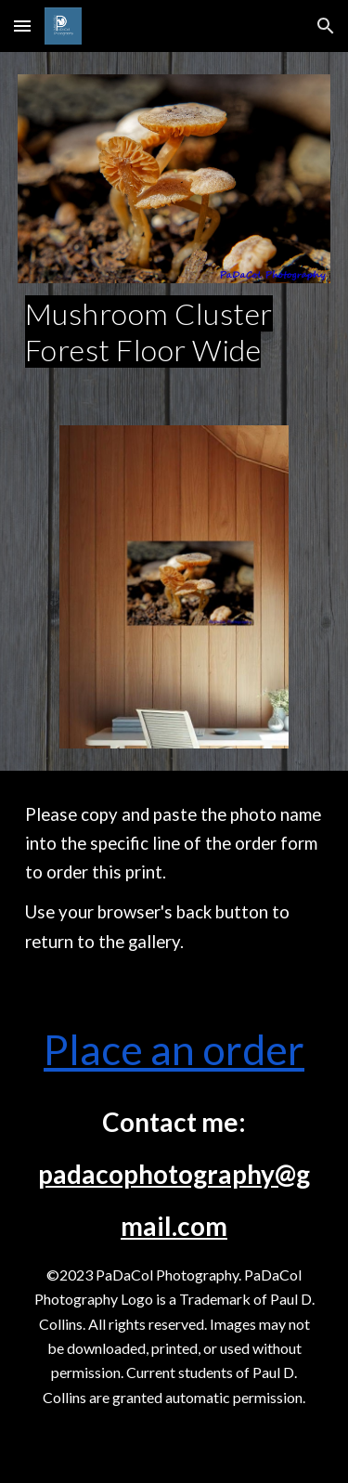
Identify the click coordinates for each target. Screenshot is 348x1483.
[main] (174, 332)
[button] (22, 25)
